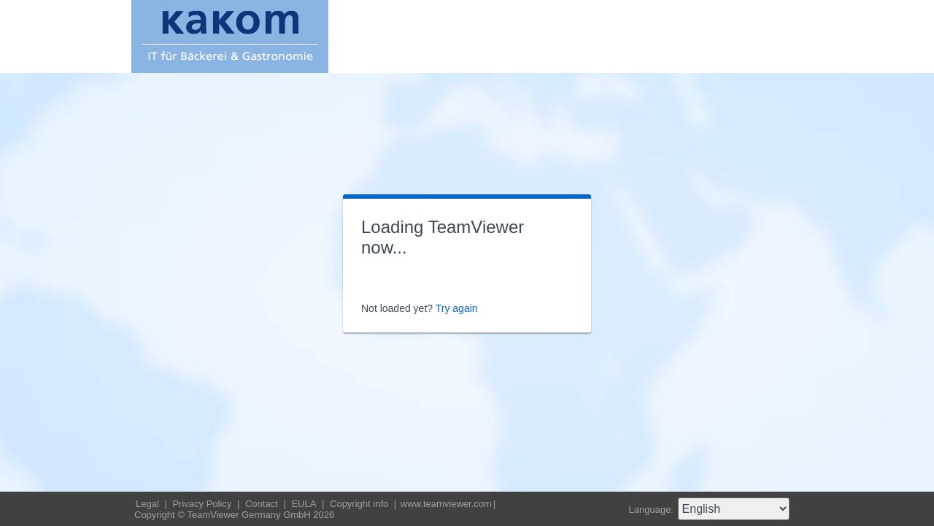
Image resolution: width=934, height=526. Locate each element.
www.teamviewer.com (446, 503)
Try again (457, 308)
